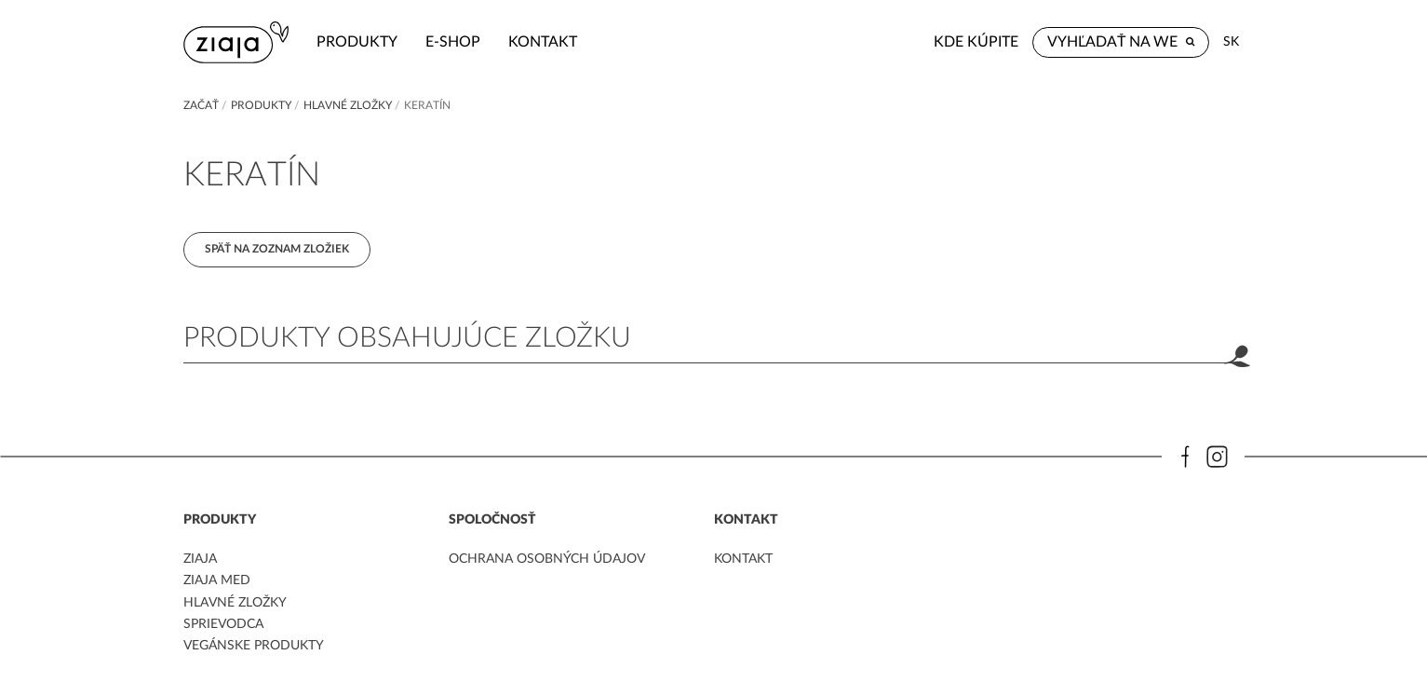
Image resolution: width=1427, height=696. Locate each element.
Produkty (356, 41)
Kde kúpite (976, 41)
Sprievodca (223, 624)
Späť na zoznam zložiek (277, 248)
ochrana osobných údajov (547, 559)
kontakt (542, 41)
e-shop (452, 41)
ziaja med (216, 580)
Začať (201, 105)
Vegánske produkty (253, 645)
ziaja (200, 559)
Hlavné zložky (347, 105)
